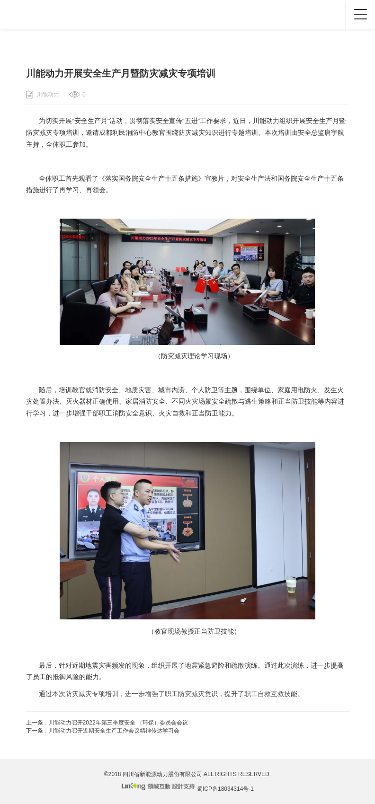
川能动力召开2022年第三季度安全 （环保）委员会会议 (118, 722)
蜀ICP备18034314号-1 (225, 789)
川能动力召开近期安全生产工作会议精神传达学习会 (114, 730)
